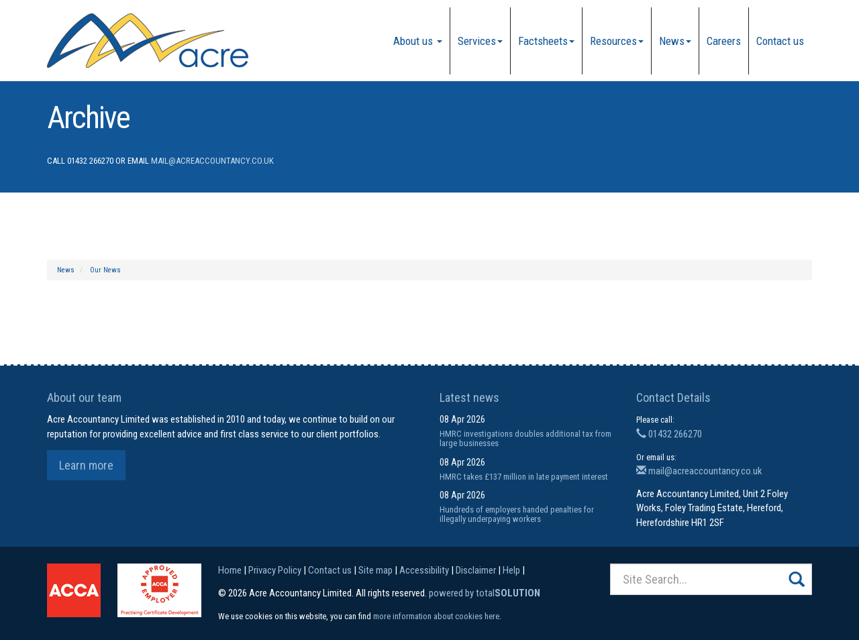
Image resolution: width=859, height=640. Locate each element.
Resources (617, 41)
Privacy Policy (274, 570)
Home (230, 570)
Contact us (780, 41)
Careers (724, 41)
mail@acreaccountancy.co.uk (212, 161)
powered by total (484, 593)
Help (511, 570)
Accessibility (424, 570)
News (675, 41)
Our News (105, 270)
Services (480, 41)
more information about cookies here (436, 616)
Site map (375, 570)
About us (417, 41)
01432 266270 (669, 434)
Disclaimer (476, 570)
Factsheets (546, 41)
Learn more (86, 465)
